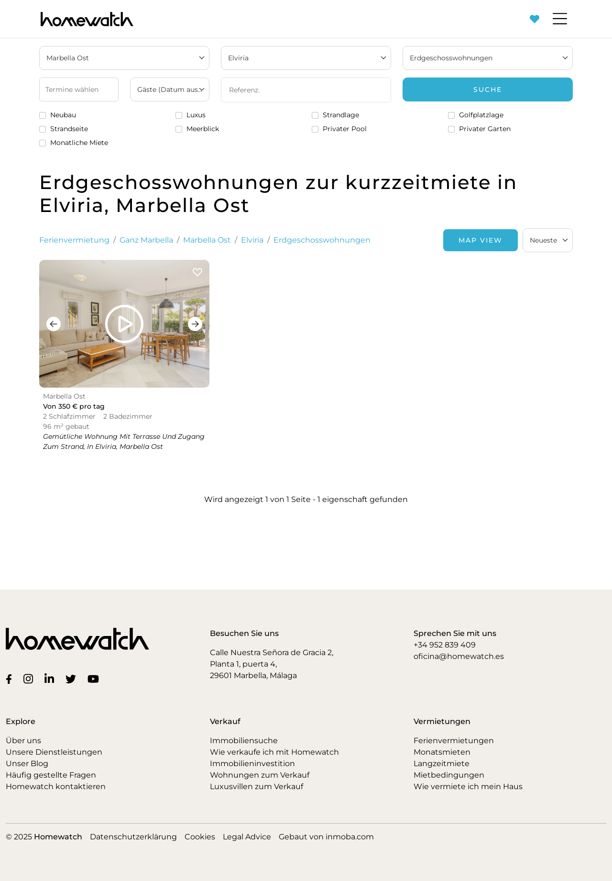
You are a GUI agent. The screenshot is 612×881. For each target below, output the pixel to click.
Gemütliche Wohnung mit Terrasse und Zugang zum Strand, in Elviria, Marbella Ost (124, 441)
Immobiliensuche (244, 740)
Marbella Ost (207, 240)
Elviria (252, 240)
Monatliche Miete (79, 142)
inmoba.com (350, 836)
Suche (487, 89)
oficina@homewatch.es (459, 656)
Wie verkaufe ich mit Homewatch (274, 752)
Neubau (63, 115)
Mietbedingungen (449, 775)
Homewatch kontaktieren (56, 786)
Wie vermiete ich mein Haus (468, 786)
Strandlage (341, 115)
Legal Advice (247, 836)
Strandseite (69, 128)
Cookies (200, 836)
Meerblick (202, 128)
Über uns (23, 740)
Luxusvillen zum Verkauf (256, 786)
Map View (481, 240)
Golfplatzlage (481, 115)
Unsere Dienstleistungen (54, 752)
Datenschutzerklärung (133, 836)
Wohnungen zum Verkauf (259, 775)
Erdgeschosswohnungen (322, 240)
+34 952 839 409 (445, 644)
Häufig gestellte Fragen (51, 775)
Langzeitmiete (442, 763)
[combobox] (548, 240)
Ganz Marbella (146, 240)
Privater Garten (485, 128)
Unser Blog (27, 763)
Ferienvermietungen (454, 740)
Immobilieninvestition (252, 763)
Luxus (196, 115)
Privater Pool (345, 128)
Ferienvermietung (74, 240)
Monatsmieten (442, 752)
